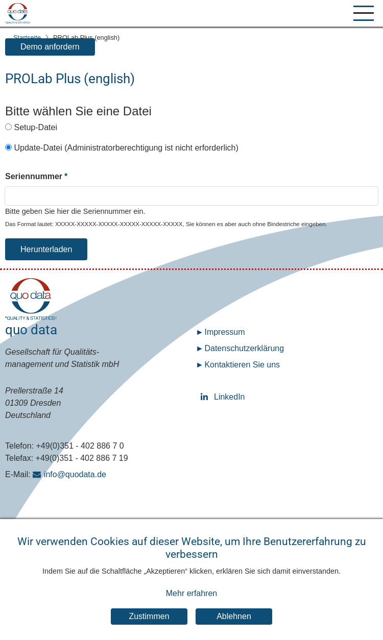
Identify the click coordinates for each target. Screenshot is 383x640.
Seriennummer (33, 176)
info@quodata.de (75, 474)
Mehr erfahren (192, 603)
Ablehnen (234, 626)
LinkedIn (206, 396)
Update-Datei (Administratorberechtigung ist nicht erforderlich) (126, 147)
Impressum (224, 332)
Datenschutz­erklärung (244, 348)
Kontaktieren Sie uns (242, 364)
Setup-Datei (35, 127)
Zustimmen (149, 626)
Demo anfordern (50, 46)
